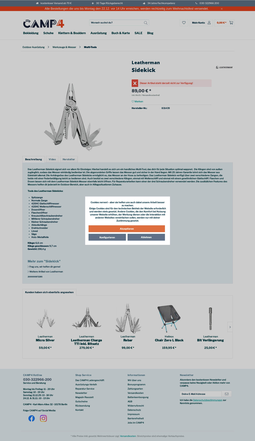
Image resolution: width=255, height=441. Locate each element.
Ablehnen (146, 237)
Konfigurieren (107, 237)
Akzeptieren (127, 228)
